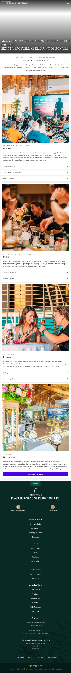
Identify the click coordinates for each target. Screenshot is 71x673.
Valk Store (35, 603)
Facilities (35, 557)
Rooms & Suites (36, 524)
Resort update (35, 574)
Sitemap (11, 669)
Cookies (24, 669)
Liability (30, 669)
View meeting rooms (35, 474)
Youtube (52, 657)
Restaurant (35, 528)
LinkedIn (42, 657)
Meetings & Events (35, 532)
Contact (35, 565)
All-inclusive (35, 548)
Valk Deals (35, 594)
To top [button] (35, 483)
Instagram (31, 657)
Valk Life (35, 611)
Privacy (18, 669)
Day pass (35, 537)
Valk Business (35, 607)
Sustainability (35, 570)
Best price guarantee (18, 508)
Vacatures (35, 578)
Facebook (19, 657)
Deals (36, 552)
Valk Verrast (53, 508)
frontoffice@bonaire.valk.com (35, 633)
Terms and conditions (41, 669)
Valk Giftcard (35, 598)
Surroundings (35, 561)
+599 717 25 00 (35, 625)
